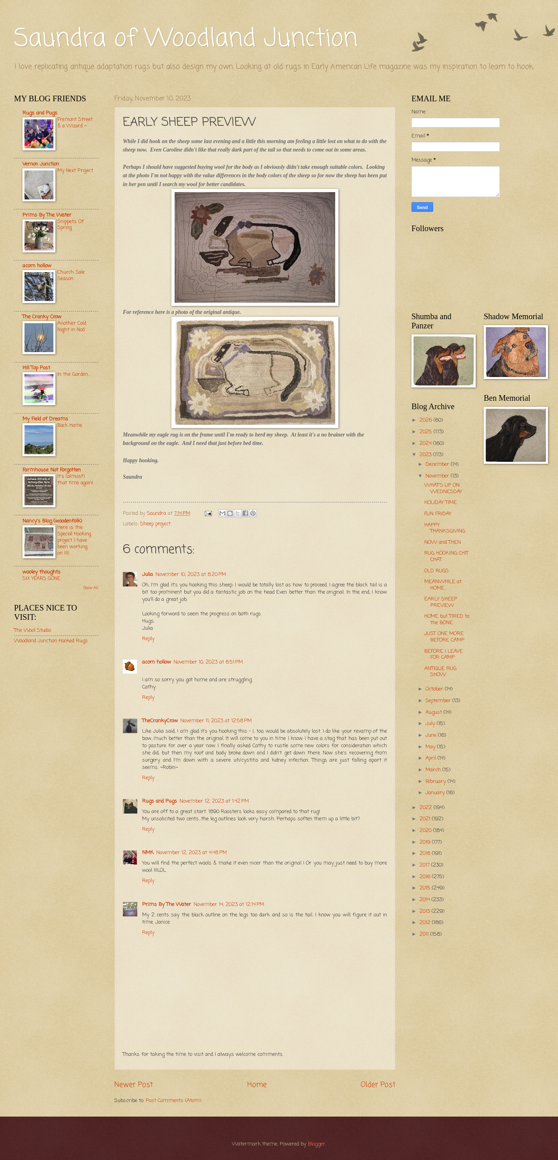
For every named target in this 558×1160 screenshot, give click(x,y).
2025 (427, 432)
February (437, 781)
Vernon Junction (40, 164)
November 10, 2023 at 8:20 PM (190, 574)
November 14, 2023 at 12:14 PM (228, 904)
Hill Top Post (36, 368)
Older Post (377, 1084)
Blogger (316, 1144)
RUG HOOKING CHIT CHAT (446, 556)
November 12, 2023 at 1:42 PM (214, 801)
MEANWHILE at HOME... (443, 585)
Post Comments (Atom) (173, 1101)
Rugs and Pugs (159, 801)
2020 (426, 830)
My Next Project (75, 170)
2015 (426, 888)
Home (257, 1084)
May (431, 747)
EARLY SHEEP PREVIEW (440, 602)
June (432, 735)
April (432, 758)
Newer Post (133, 1084)
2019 (426, 842)
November (438, 476)
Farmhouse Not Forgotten (51, 470)
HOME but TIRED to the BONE (446, 619)
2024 (426, 443)
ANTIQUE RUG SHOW (440, 671)
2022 (427, 808)
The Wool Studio (32, 630)
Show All (90, 588)
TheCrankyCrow (160, 721)
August (435, 712)
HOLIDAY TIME (440, 502)
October (435, 689)
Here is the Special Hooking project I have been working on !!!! (74, 540)
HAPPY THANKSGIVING (444, 528)
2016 (426, 877)
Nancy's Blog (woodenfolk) (52, 521)
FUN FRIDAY (438, 514)
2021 (426, 819)
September (439, 701)
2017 (425, 865)
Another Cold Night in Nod (71, 327)
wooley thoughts (41, 572)
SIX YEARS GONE (41, 578)
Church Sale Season (71, 275)
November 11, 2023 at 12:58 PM (216, 721)
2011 (425, 934)
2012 (426, 922)
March (434, 770)
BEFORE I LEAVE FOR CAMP (443, 654)
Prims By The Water (166, 904)
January (436, 793)
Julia (147, 574)
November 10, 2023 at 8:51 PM (208, 662)
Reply (148, 639)
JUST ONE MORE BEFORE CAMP (444, 637)
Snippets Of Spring (70, 225)
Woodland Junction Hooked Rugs (51, 641)
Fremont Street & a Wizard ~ (75, 123)
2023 (426, 455)
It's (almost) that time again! (75, 480)
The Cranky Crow (41, 317)
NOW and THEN (442, 542)
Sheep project (155, 524)
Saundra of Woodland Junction (186, 39)
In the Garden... (73, 374)
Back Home (69, 425)
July (431, 724)
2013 (426, 911)
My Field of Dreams (45, 419)
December (438, 464)
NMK (148, 853)
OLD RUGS (436, 571)
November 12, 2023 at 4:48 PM (191, 853)
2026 (427, 420)
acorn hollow (156, 662)
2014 (426, 900)
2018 (426, 853)
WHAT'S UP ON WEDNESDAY (443, 488)
